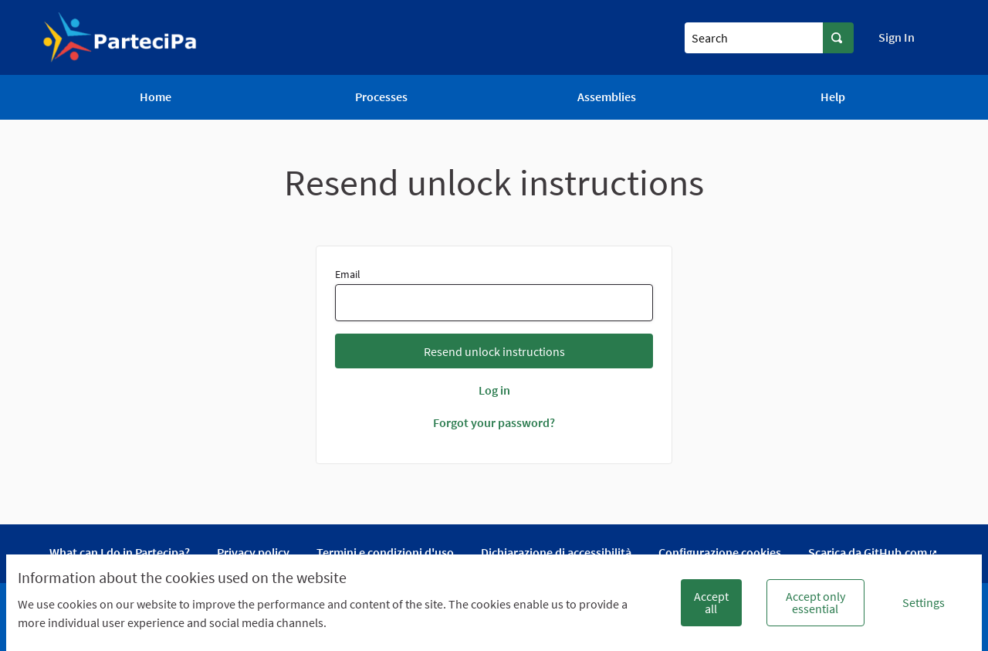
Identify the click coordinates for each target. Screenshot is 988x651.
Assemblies (606, 96)
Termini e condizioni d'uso (385, 552)
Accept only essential (815, 602)
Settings (923, 602)
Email (494, 294)
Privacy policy (253, 552)
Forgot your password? (494, 422)
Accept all (711, 602)
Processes (381, 96)
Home (155, 96)
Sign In (896, 37)
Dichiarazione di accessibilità (556, 552)
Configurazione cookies (719, 552)
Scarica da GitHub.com (873, 552)
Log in (494, 390)
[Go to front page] (120, 37)
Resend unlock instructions (494, 351)
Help (833, 96)
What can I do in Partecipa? (119, 552)
